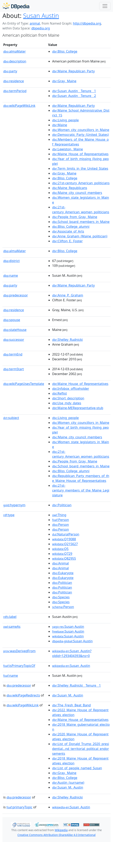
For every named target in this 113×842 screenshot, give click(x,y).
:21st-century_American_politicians (81, 183)
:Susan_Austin (71, 665)
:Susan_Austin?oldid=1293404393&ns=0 (71, 653)
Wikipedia (61, 830)
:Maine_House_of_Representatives (80, 154)
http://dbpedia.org (87, 23)
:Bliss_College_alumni (70, 226)
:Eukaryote (63, 573)
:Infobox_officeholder (70, 388)
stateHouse (14, 329)
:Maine (59, 125)
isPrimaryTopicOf (19, 665)
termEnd (12, 354)
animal (35, 23)
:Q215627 (65, 544)
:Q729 (62, 553)
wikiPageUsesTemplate (23, 383)
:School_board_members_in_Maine (81, 221)
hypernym (14, 505)
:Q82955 (64, 558)
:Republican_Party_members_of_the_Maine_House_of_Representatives (80, 478)
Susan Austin (41, 15)
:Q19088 (64, 539)
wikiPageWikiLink (19, 105)
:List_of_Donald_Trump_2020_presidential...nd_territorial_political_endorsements (80, 749)
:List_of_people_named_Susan (77, 768)
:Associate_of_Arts (68, 231)
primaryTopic (19, 807)
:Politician (62, 505)
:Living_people (65, 120)
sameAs (11, 626)
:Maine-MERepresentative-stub (77, 408)
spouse (11, 320)
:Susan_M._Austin (67, 695)
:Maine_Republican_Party (73, 71)
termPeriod (14, 91)
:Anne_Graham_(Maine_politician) (79, 236)
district (11, 261)
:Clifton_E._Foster (67, 241)
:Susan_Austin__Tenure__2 (74, 96)
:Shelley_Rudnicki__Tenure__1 (76, 685)
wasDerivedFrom (19, 651)
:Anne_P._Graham (67, 295)
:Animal (60, 563)
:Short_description (68, 398)
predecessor (15, 295)
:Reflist (59, 393)
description (14, 61)
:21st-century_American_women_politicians (80, 209)
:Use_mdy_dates (66, 403)
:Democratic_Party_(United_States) (80, 134)
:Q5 (60, 549)
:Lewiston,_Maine (67, 149)
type (9, 515)
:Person (60, 520)
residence (13, 81)
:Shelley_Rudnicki (67, 339)
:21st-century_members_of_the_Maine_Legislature (80, 490)
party (10, 71)
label (10, 616)
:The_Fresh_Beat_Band (71, 705)
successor (13, 339)
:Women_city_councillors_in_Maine (80, 130)
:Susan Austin (68, 626)
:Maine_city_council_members (77, 192)
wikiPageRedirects (23, 695)
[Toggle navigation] (105, 6)
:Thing (59, 515)
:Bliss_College (64, 51)
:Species (61, 597)
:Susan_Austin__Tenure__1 (74, 91)
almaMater (14, 51)
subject (11, 418)
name (10, 275)
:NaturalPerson (65, 534)
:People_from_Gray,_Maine (74, 217)
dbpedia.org (40, 28)
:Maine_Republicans (69, 188)
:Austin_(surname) (68, 782)
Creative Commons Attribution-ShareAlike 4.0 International (56, 835)
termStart (13, 369)
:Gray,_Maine (64, 81)
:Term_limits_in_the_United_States (80, 168)
